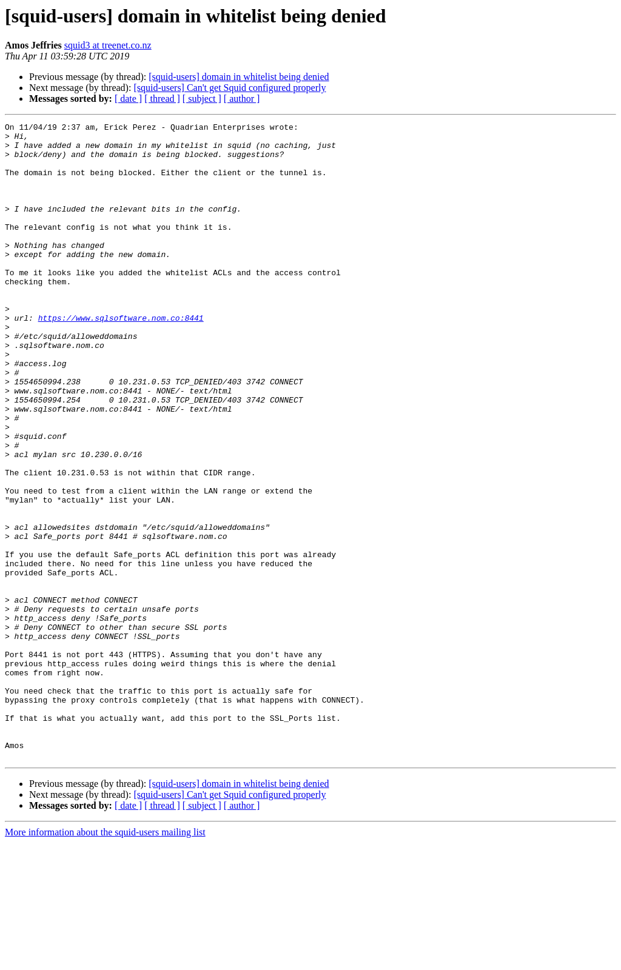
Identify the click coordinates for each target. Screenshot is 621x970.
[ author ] (242, 98)
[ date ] (128, 98)
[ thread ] (162, 98)
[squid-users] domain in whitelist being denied (239, 77)
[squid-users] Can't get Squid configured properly (229, 87)
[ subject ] (202, 98)
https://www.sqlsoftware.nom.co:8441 (121, 357)
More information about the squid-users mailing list (105, 959)
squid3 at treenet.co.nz (108, 45)
